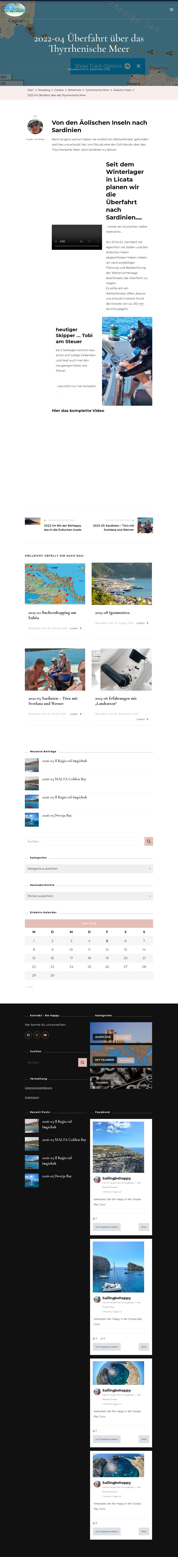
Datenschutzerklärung (38, 1088)
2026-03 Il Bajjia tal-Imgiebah (64, 761)
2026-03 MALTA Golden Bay (64, 779)
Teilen (144, 1227)
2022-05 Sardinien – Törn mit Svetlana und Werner (53, 701)
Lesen (76, 628)
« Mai (29, 987)
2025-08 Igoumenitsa (112, 612)
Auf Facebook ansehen (106, 1227)
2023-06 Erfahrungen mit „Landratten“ (116, 701)
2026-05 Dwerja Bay (57, 815)
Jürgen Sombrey (35, 130)
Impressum (32, 1097)
